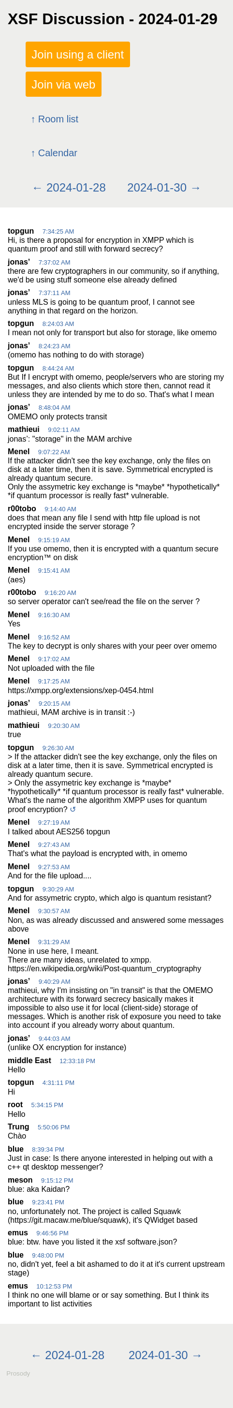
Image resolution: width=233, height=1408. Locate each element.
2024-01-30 (157, 187)
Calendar (57, 153)
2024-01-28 (76, 187)
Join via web (63, 83)
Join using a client (77, 54)
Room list (58, 119)
